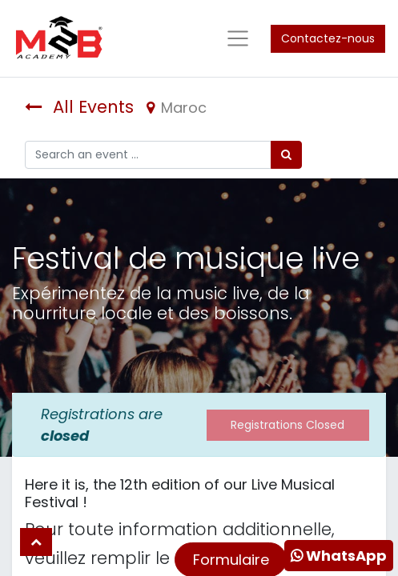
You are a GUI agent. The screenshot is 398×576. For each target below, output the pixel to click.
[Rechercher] (286, 155)
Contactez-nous (328, 38)
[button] (36, 542)
